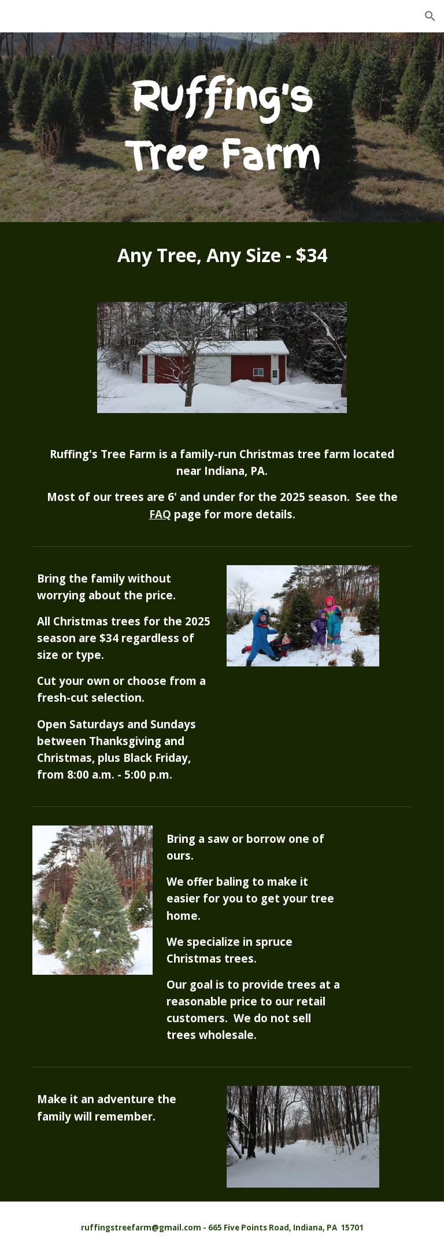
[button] (430, 16)
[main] (221, 127)
